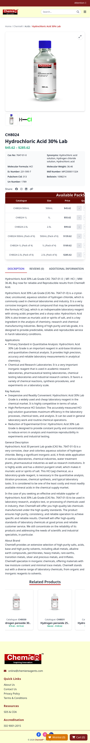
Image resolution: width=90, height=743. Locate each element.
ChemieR (18, 26)
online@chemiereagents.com (25, 671)
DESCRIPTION (16, 268)
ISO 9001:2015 (12, 726)
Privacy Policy (12, 693)
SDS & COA (10, 712)
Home (8, 26)
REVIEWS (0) (36, 268)
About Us (9, 684)
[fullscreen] (80, 36)
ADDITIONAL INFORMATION (66, 268)
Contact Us (10, 689)
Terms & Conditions (15, 698)
